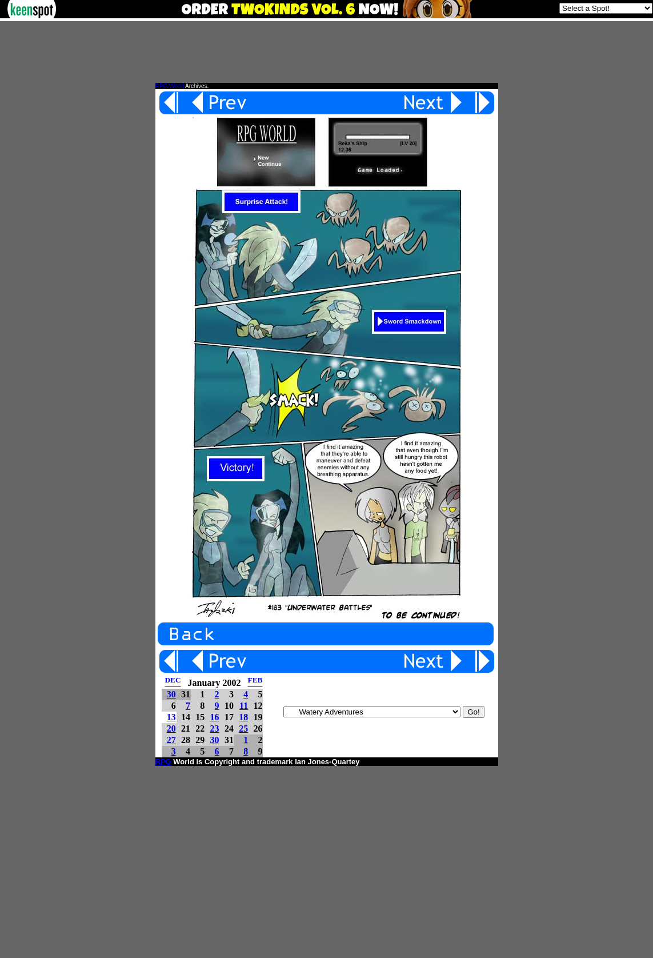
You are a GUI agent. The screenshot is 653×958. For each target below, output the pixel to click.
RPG (163, 761)
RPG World (169, 86)
